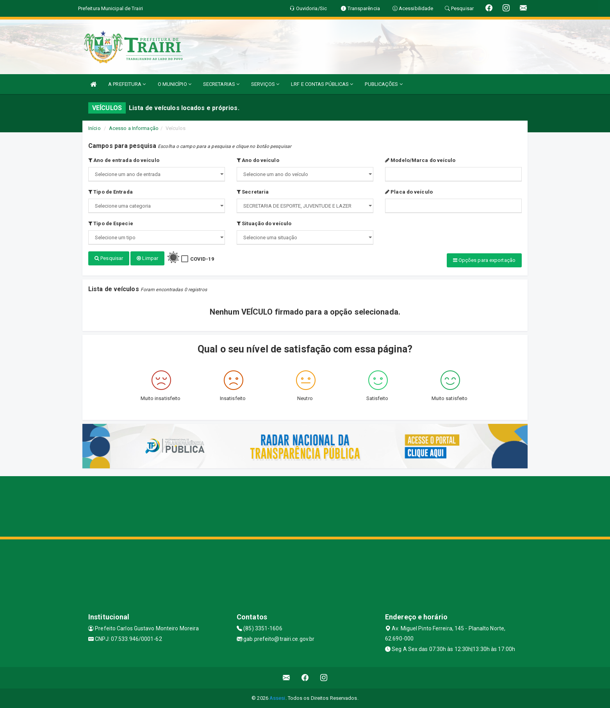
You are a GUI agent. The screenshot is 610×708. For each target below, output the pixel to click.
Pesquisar (109, 258)
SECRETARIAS (221, 84)
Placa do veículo (409, 192)
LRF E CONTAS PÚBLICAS (322, 84)
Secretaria (253, 192)
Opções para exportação (484, 260)
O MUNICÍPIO (174, 84)
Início (94, 128)
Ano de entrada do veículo (123, 160)
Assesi (277, 698)
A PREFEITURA (127, 84)
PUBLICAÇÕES (383, 84)
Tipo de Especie (110, 223)
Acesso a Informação (134, 128)
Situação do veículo (264, 223)
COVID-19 (202, 259)
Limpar (147, 258)
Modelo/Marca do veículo (420, 160)
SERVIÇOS (265, 84)
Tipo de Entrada (110, 192)
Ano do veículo (258, 160)
